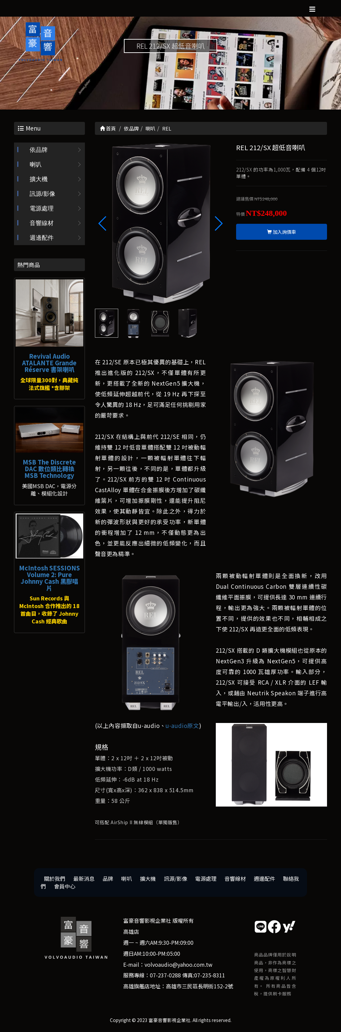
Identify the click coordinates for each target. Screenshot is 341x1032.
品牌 (108, 879)
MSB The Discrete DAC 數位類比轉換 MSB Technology (49, 469)
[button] (218, 223)
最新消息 (84, 879)
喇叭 (36, 164)
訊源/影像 (42, 193)
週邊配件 (42, 237)
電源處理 (42, 208)
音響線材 (42, 223)
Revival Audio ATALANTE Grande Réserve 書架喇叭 (49, 363)
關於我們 (54, 879)
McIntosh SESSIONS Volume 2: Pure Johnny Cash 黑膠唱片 (49, 577)
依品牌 (39, 150)
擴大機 (39, 179)
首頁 (108, 128)
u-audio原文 (182, 726)
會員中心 (64, 886)
